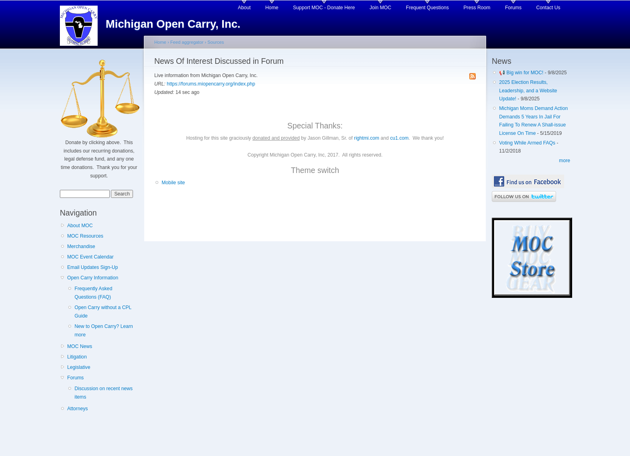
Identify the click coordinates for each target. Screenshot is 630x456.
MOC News (79, 346)
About (244, 7)
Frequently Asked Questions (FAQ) (93, 293)
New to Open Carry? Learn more (103, 331)
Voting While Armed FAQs (527, 143)
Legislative (78, 367)
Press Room (477, 7)
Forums (513, 7)
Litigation (77, 357)
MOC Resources (85, 236)
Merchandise (81, 246)
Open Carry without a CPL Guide (102, 312)
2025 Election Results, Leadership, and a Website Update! (528, 90)
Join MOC (380, 7)
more (564, 160)
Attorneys (77, 408)
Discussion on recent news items (103, 393)
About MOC (80, 225)
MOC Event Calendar (90, 257)
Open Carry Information (92, 278)
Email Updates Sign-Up (92, 267)
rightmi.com (366, 138)
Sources (215, 42)
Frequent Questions (427, 7)
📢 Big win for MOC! (522, 72)
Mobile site (173, 182)
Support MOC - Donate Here (324, 7)
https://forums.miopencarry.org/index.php (211, 84)
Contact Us (548, 7)
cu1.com (399, 138)
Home (271, 7)
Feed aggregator (187, 42)
